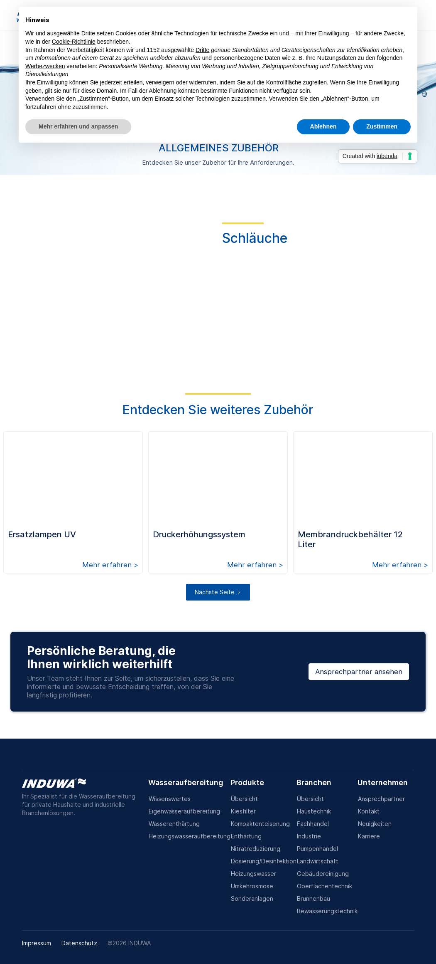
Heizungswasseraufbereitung (189, 836)
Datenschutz (79, 943)
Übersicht (244, 798)
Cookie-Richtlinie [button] (74, 41)
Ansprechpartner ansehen (358, 671)
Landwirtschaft (317, 861)
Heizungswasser (253, 873)
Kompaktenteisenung (260, 823)
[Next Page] (218, 592)
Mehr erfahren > (110, 565)
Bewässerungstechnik (327, 911)
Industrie (309, 836)
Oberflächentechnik (324, 886)
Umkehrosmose (252, 886)
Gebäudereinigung (323, 873)
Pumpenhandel (317, 848)
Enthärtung (246, 836)
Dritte (202, 50)
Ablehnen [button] (323, 126)
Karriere (369, 836)
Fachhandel (313, 823)
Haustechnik (314, 811)
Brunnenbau (313, 898)
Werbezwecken (45, 66)
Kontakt (369, 811)
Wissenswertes (170, 798)
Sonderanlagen (252, 898)
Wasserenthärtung (174, 823)
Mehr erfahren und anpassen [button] (78, 126)
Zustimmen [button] (381, 126)
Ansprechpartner (381, 798)
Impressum (36, 943)
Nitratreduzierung (255, 848)
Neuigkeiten (375, 823)
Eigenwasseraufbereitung (184, 811)
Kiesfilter (243, 811)
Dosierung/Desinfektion (263, 861)
